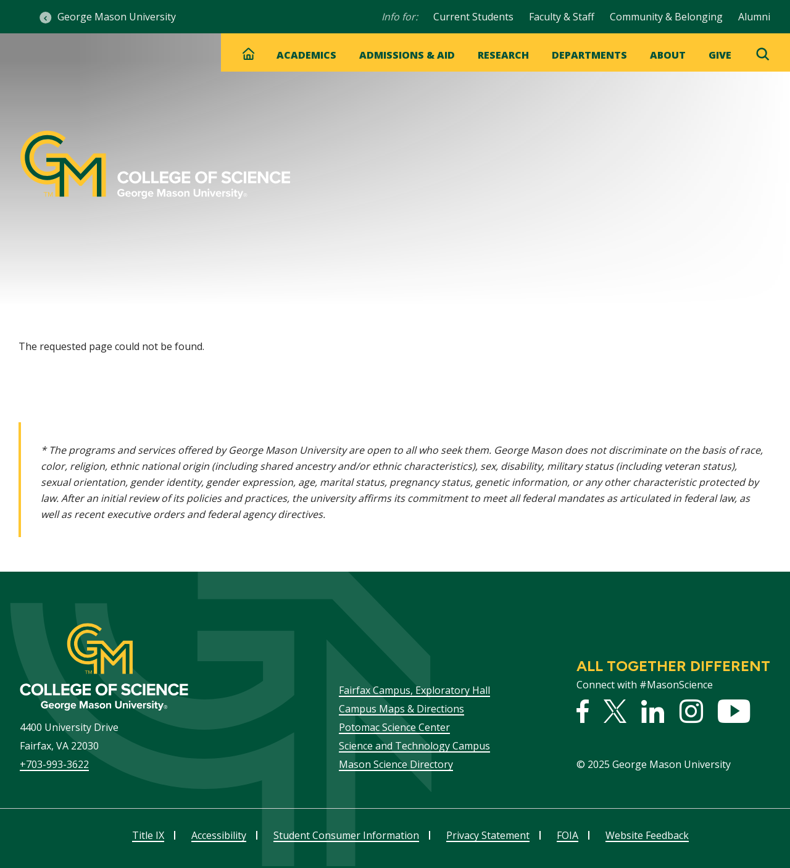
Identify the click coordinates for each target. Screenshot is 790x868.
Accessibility (218, 835)
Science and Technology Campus (414, 746)
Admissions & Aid (407, 55)
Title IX (148, 835)
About (668, 55)
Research (503, 55)
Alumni (754, 16)
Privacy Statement (488, 835)
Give (720, 55)
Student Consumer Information (346, 835)
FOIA (567, 835)
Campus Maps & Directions (401, 709)
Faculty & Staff (561, 16)
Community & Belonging (666, 16)
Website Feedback (647, 835)
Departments (589, 55)
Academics (306, 55)
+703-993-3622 (54, 764)
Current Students (473, 16)
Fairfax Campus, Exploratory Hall (414, 690)
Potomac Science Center (394, 727)
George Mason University (116, 16)
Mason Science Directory (396, 764)
